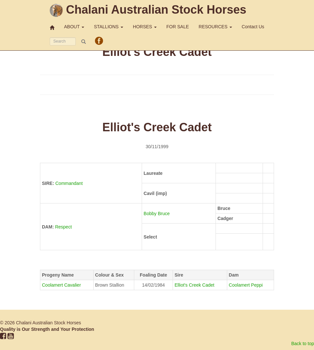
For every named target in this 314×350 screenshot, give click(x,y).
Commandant (69, 183)
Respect (63, 226)
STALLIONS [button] (108, 26)
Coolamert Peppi (246, 285)
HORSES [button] (145, 26)
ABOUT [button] (74, 26)
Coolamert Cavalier (61, 285)
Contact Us (253, 26)
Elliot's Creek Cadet (195, 285)
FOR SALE (177, 26)
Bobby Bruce (157, 213)
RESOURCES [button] (215, 26)
